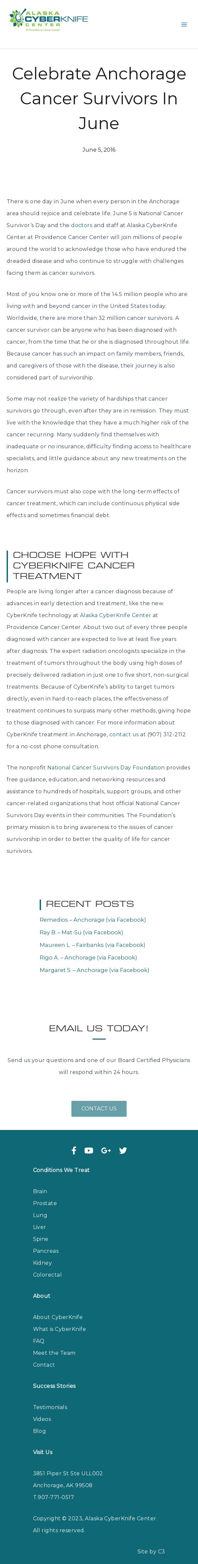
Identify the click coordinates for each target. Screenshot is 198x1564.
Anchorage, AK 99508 (63, 1476)
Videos (42, 1409)
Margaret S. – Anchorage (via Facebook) (94, 960)
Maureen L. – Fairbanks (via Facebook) (92, 935)
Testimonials (50, 1397)
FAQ (39, 1331)
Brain (40, 1182)
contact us (124, 725)
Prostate (45, 1194)
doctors (81, 216)
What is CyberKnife (59, 1319)
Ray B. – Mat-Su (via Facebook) (81, 922)
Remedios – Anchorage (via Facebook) (93, 910)
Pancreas (46, 1241)
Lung (40, 1205)
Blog (39, 1421)
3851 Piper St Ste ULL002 (68, 1464)
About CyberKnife (58, 1307)
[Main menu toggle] (184, 19)
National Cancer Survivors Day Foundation (106, 758)
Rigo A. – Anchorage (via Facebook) (88, 948)
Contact (44, 1355)
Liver (39, 1217)
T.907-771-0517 (53, 1488)
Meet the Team (54, 1343)
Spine (41, 1229)
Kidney (42, 1253)
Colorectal (47, 1265)
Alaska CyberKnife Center (115, 606)
